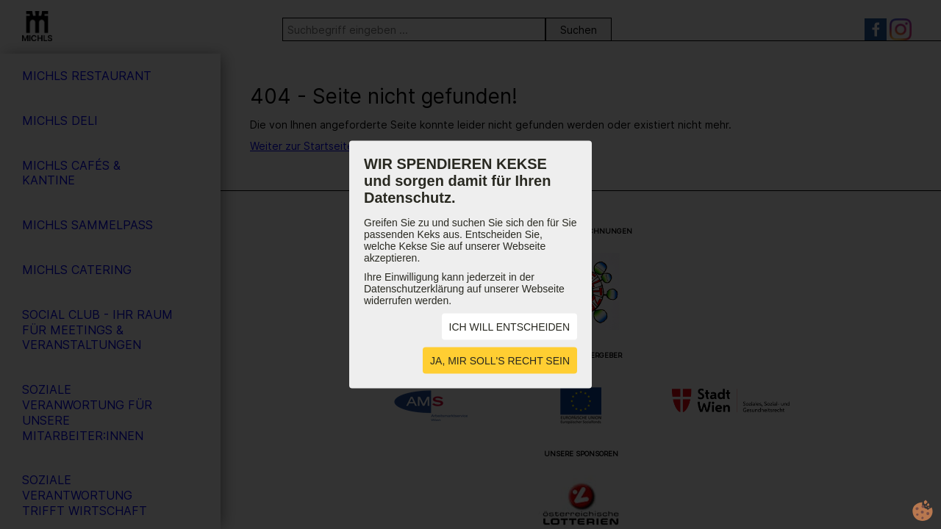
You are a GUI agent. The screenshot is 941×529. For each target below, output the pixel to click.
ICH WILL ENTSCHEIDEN (509, 327)
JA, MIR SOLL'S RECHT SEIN (500, 361)
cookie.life (923, 511)
